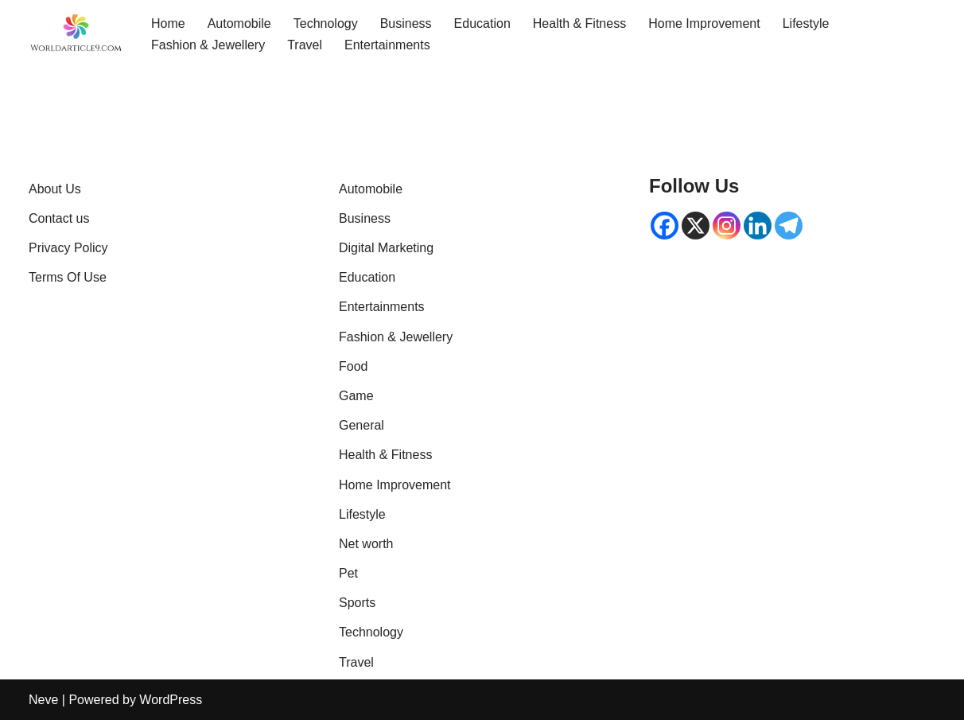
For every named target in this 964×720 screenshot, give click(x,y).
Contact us (59, 218)
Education (482, 23)
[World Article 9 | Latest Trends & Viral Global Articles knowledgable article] (76, 33)
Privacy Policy (68, 248)
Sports (357, 602)
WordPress (170, 699)
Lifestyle (806, 23)
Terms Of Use (68, 277)
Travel (304, 45)
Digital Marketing (386, 248)
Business (406, 23)
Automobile (239, 23)
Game (356, 396)
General (361, 425)
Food (353, 366)
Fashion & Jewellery (208, 45)
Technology (325, 23)
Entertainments (387, 45)
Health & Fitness (579, 23)
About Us (55, 189)
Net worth (366, 544)
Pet (348, 573)
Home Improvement (704, 23)
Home (168, 23)
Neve (43, 699)
